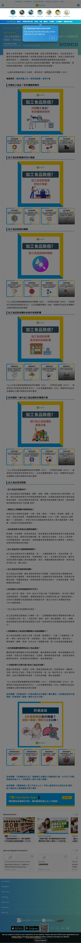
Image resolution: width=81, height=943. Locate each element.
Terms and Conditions (33, 937)
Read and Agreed (40, 940)
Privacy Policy (17, 937)
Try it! (53, 38)
